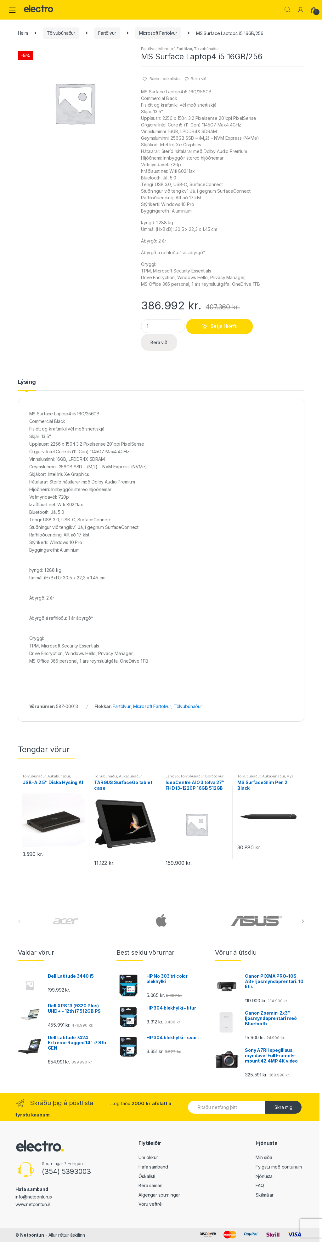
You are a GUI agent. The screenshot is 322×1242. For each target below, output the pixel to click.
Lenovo (172, 776)
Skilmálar (265, 1195)
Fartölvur (107, 33)
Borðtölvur (214, 776)
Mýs (290, 776)
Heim (23, 33)
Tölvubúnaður (61, 33)
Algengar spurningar (159, 1195)
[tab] (27, 384)
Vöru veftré (149, 1204)
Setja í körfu (224, 326)
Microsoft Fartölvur (158, 33)
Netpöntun (32, 1235)
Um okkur (148, 1157)
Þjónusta (264, 1176)
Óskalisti (146, 1176)
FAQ (260, 1185)
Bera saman (150, 1185)
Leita (287, 9)
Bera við (198, 78)
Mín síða (264, 1157)
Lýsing (27, 382)
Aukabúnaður (59, 776)
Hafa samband (153, 1166)
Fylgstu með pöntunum (279, 1166)
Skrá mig (283, 1107)
